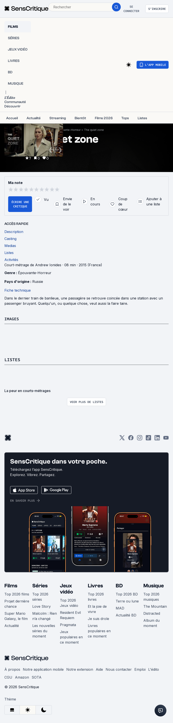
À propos (12, 669)
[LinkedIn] (157, 439)
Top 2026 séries (40, 596)
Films (10, 585)
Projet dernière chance (16, 603)
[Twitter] (122, 439)
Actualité (11, 625)
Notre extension (79, 669)
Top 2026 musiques (151, 596)
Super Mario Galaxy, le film (16, 616)
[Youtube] (166, 439)
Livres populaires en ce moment (99, 630)
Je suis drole (98, 618)
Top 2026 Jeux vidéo (69, 602)
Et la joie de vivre (97, 609)
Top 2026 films (16, 594)
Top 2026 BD (127, 594)
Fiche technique (17, 290)
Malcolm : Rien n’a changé (44, 616)
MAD (120, 608)
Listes (12, 359)
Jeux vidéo (66, 589)
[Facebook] (130, 439)
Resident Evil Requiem (70, 615)
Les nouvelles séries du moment (43, 630)
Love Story (41, 606)
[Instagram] (139, 439)
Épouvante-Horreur (68, 129)
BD (119, 585)
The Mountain (155, 606)
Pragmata (68, 624)
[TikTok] (148, 439)
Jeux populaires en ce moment (71, 636)
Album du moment (151, 623)
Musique (153, 585)
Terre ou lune (127, 601)
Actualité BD (126, 615)
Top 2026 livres (96, 596)
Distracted (151, 613)
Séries (40, 585)
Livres (95, 585)
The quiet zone (94, 129)
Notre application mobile (43, 669)
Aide (99, 669)
